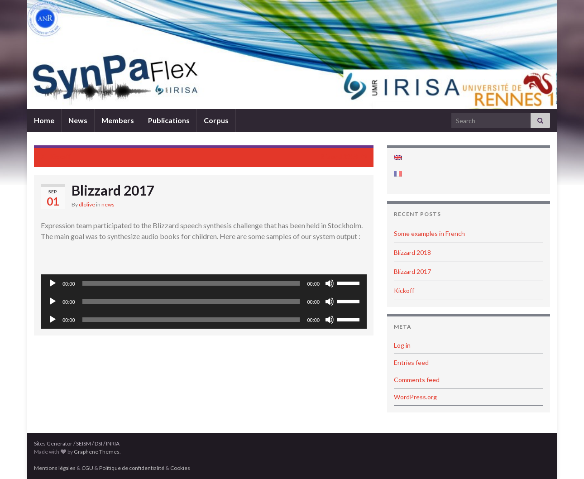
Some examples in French (429, 233)
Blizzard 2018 (339, 156)
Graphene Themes (97, 451)
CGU (87, 468)
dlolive (87, 204)
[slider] (191, 283)
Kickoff (60, 156)
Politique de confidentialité (131, 468)
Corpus (216, 120)
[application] (204, 283)
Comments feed (417, 379)
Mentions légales (55, 468)
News (77, 120)
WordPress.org (415, 397)
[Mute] (329, 283)
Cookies (180, 468)
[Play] (52, 283)
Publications (169, 120)
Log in (402, 345)
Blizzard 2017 (412, 271)
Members (117, 120)
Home (44, 120)
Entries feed (411, 362)
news (108, 204)
